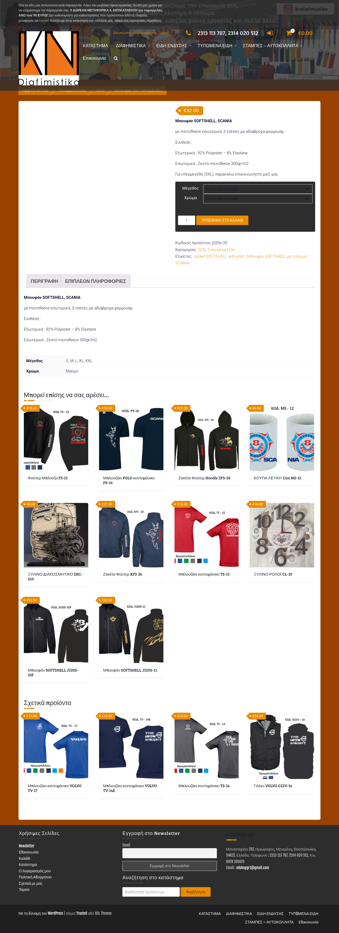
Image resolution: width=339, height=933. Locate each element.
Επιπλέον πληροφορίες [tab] (95, 281)
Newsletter (26, 846)
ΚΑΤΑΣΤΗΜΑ (95, 45)
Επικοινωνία (94, 58)
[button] (116, 58)
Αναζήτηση (195, 892)
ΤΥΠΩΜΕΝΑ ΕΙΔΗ (215, 45)
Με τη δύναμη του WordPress (41, 913)
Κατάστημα (28, 864)
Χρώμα (190, 197)
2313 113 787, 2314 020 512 (220, 32)
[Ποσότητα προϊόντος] (186, 220)
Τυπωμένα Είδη (221, 249)
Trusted (81, 913)
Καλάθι (24, 858)
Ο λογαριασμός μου (35, 871)
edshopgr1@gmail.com (252, 867)
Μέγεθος (190, 188)
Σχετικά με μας (30, 883)
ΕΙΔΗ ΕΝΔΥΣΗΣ (172, 45)
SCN (202, 249)
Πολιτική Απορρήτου (35, 877)
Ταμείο (24, 889)
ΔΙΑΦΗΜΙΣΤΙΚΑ (131, 45)
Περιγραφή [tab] (44, 281)
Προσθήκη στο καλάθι (222, 220)
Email (126, 845)
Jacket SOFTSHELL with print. (219, 256)
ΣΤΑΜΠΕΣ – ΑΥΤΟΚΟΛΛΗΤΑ (270, 45)
